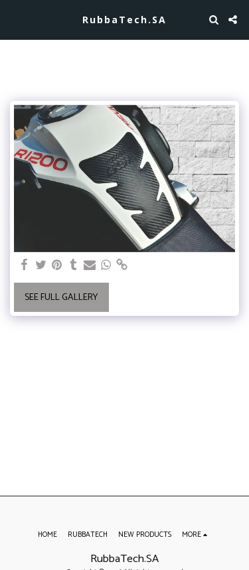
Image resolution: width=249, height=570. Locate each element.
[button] (14, 19)
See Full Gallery (61, 297)
